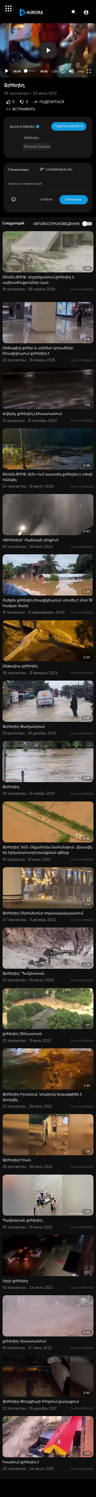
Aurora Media (25, 126)
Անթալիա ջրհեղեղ (20, 665)
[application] (48, 50)
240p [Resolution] (81, 71)
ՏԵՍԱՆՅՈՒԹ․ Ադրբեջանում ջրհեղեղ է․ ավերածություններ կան (39, 279)
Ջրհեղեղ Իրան (17, 1160)
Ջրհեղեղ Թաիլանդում (24, 726)
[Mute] (71, 71)
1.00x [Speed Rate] (54, 71)
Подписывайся (68, 126)
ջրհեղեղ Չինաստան (22, 1033)
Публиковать (73, 199)
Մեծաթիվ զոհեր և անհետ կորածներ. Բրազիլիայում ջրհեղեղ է (38, 350)
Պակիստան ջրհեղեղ (22, 1220)
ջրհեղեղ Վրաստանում (24, 1341)
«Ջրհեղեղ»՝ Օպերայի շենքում (30, 539)
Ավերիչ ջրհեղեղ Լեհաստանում (32, 413)
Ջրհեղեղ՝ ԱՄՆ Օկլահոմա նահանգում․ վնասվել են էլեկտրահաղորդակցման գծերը (47, 849)
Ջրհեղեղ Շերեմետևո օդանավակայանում (43, 913)
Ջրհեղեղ (11, 786)
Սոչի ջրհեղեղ (15, 1280)
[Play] (6, 71)
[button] (86, 12)
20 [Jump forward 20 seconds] (63, 71)
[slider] (31, 70)
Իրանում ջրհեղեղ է (21, 1462)
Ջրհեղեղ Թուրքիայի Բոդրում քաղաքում (41, 1401)
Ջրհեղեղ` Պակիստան (23, 973)
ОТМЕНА (46, 199)
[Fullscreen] (88, 71)
